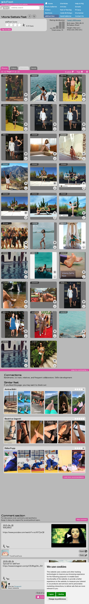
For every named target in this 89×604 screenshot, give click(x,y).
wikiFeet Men (49, 16)
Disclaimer (79, 13)
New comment (82, 519)
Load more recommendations (74, 477)
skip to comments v (79, 370)
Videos (47, 10)
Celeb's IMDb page (74, 20)
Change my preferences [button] (57, 599)
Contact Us (79, 16)
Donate (78, 6)
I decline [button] (61, 594)
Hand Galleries (65, 16)
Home (50, 3)
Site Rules (64, 3)
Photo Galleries (51, 6)
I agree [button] (51, 594)
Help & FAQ (79, 3)
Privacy (78, 10)
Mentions (48, 13)
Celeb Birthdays (66, 13)
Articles (63, 6)
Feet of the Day (66, 10)
